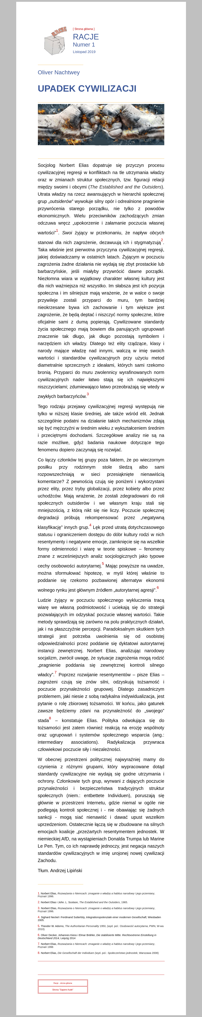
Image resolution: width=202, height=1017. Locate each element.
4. (39, 917)
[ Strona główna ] (84, 28)
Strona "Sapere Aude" (62, 989)
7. (39, 943)
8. (39, 952)
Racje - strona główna (63, 983)
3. (39, 908)
